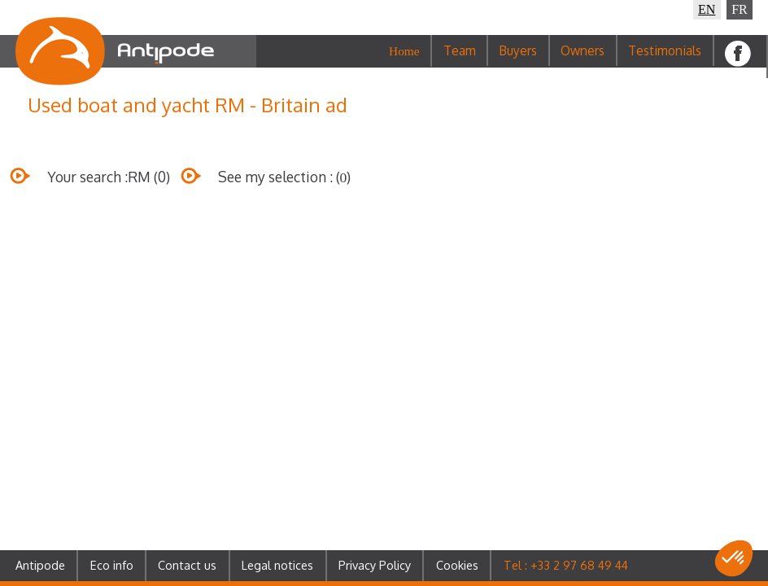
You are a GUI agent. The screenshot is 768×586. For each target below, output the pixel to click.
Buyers (518, 50)
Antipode (40, 565)
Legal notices (277, 565)
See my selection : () (266, 189)
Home (404, 51)
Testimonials (664, 50)
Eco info (111, 565)
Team (459, 50)
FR (739, 9)
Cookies (457, 565)
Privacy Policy (374, 565)
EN (706, 9)
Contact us (187, 565)
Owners (582, 50)
